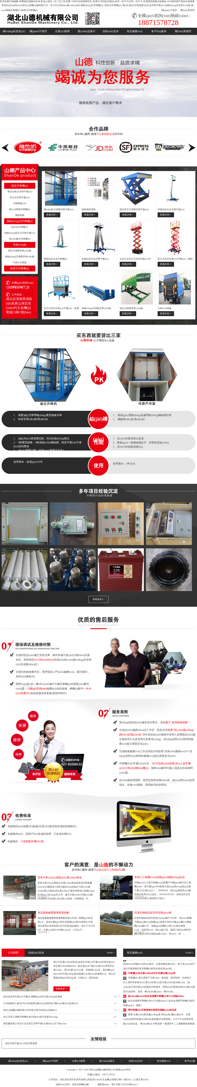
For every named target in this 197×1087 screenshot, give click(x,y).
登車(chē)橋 (19, 244)
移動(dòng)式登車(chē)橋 (178, 5)
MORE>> (111, 953)
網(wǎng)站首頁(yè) (14, 31)
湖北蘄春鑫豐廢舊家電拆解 (53, 912)
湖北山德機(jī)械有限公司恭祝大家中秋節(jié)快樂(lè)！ (30, 1010)
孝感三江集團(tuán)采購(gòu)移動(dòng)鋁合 (159, 877)
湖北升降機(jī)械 (80, 1084)
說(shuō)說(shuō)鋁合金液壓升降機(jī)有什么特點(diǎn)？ (156, 997)
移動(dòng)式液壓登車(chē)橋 (19, 256)
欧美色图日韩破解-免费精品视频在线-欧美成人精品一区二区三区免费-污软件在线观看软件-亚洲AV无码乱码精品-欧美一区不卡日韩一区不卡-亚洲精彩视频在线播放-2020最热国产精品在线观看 (97, 1)
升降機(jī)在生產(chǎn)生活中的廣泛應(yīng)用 (151, 974)
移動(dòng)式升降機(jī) (91, 5)
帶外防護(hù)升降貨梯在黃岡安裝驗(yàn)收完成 (152, 1010)
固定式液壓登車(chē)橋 (19, 250)
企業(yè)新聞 (62, 31)
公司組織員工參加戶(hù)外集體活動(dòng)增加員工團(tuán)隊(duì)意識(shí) (40, 1003)
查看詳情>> (52, 215)
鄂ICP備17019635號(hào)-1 (124, 1084)
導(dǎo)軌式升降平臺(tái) (19, 191)
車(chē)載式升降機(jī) (19, 239)
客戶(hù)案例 (158, 31)
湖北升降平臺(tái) (14, 1043)
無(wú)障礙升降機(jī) (19, 209)
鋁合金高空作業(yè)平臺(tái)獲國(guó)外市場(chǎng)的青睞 (32, 996)
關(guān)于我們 (169, 10)
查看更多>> (98, 599)
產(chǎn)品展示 (86, 31)
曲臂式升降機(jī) (29, 10)
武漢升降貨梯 (30, 1043)
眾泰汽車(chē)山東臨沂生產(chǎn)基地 (60, 877)
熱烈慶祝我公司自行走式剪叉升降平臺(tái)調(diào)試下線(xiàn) (34, 1023)
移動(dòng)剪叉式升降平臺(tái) (19, 233)
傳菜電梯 (19, 215)
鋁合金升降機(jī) (19, 227)
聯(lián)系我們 (187, 10)
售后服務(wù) (134, 31)
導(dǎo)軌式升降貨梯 (133, 5)
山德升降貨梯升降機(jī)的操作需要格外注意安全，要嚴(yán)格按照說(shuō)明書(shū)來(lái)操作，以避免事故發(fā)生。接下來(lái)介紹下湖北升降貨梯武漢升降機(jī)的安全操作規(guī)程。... (159, 964)
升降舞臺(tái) (19, 203)
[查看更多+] (44, 897)
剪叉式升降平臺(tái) (20, 197)
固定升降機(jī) (19, 185)
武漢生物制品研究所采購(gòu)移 (153, 912)
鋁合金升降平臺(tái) (154, 5)
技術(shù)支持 (111, 31)
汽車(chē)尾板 (20, 262)
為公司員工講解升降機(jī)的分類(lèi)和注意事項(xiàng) (30, 1017)
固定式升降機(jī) (113, 5)
